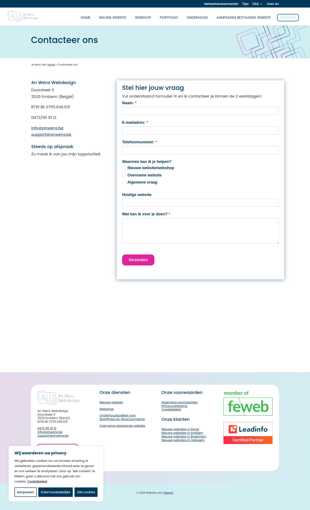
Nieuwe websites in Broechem (183, 436)
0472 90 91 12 (46, 428)
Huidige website (137, 195)
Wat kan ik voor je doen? (146, 214)
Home (51, 64)
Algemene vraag (139, 182)
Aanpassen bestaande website (244, 17)
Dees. (169, 493)
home (86, 17)
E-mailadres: (135, 122)
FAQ (256, 4)
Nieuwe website (112, 17)
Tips (245, 4)
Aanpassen (25, 492)
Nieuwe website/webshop (148, 168)
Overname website (142, 175)
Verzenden (138, 260)
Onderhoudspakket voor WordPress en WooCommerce (122, 417)
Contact (288, 17)
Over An (273, 4)
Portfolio (169, 17)
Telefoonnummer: (139, 142)
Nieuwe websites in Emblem (182, 433)
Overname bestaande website (122, 426)
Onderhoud (197, 17)
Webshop (143, 17)
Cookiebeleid (37, 481)
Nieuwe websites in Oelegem (183, 440)
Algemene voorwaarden (179, 402)
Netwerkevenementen (221, 4)
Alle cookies (86, 492)
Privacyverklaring (174, 406)
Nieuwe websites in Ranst (180, 429)
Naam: (129, 103)
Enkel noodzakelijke (55, 492)
